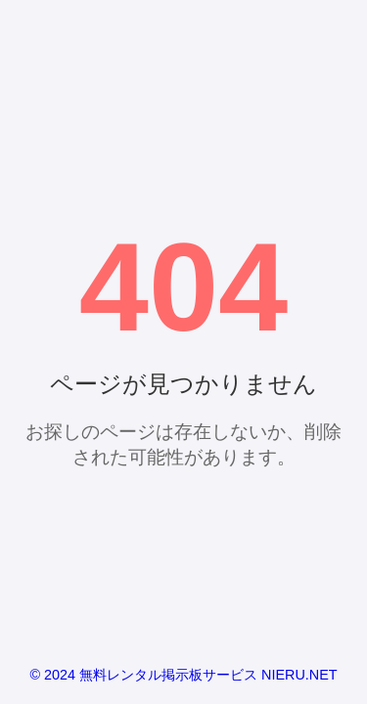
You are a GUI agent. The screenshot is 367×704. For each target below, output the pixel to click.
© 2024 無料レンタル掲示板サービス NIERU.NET (183, 674)
